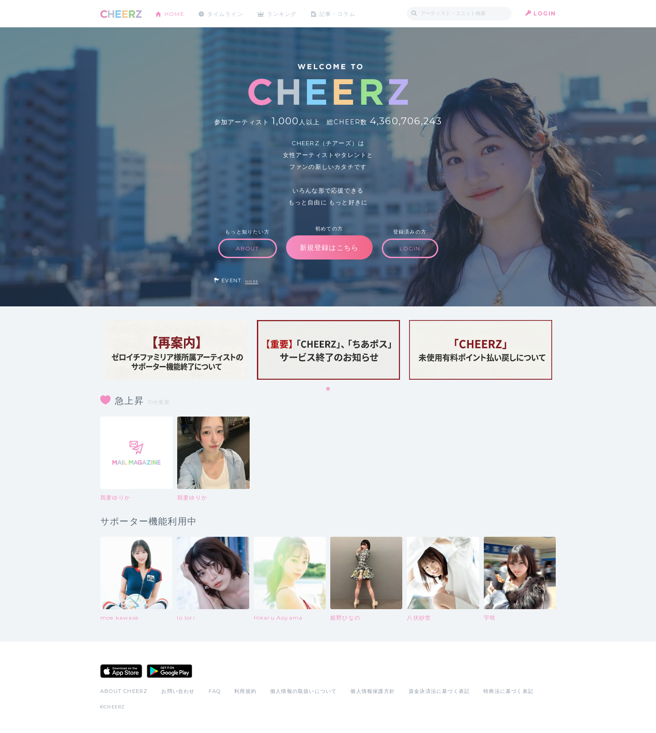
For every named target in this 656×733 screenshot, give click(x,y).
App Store (121, 671)
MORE (251, 282)
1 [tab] (328, 389)
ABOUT (247, 248)
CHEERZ (121, 14)
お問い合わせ (178, 691)
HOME (174, 13)
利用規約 (245, 691)
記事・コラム (338, 13)
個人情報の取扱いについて (303, 691)
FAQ (215, 691)
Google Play (169, 671)
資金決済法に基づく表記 (439, 691)
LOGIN (544, 13)
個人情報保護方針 (372, 691)
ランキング (283, 13)
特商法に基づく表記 (508, 691)
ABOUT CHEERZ (124, 691)
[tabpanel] (176, 350)
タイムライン (225, 13)
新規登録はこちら (329, 247)
